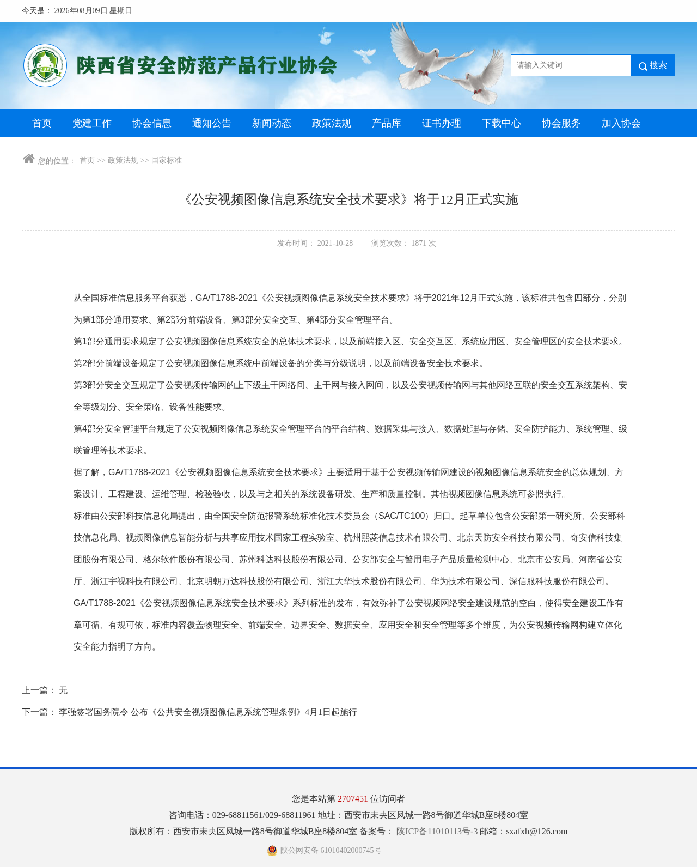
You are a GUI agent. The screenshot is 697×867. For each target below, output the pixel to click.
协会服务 (561, 123)
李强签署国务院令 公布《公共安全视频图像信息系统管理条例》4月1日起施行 (208, 712)
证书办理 (441, 123)
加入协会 (621, 123)
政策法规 (331, 123)
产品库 (386, 123)
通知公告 (211, 123)
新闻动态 (271, 123)
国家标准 (166, 160)
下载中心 (501, 123)
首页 (42, 123)
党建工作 (92, 123)
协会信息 (152, 123)
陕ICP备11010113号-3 (438, 831)
